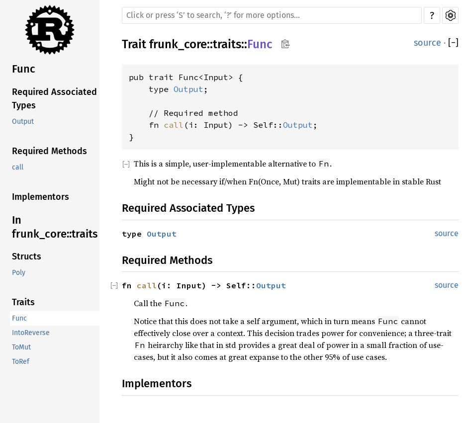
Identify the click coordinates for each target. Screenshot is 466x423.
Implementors (40, 196)
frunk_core (178, 44)
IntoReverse (31, 333)
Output (23, 121)
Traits (23, 302)
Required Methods (49, 151)
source (427, 42)
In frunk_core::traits (54, 227)
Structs (26, 256)
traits (227, 44)
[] (453, 43)
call (17, 167)
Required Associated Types (54, 98)
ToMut (21, 347)
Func (23, 69)
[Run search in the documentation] (272, 15)
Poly (18, 272)
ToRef (20, 361)
